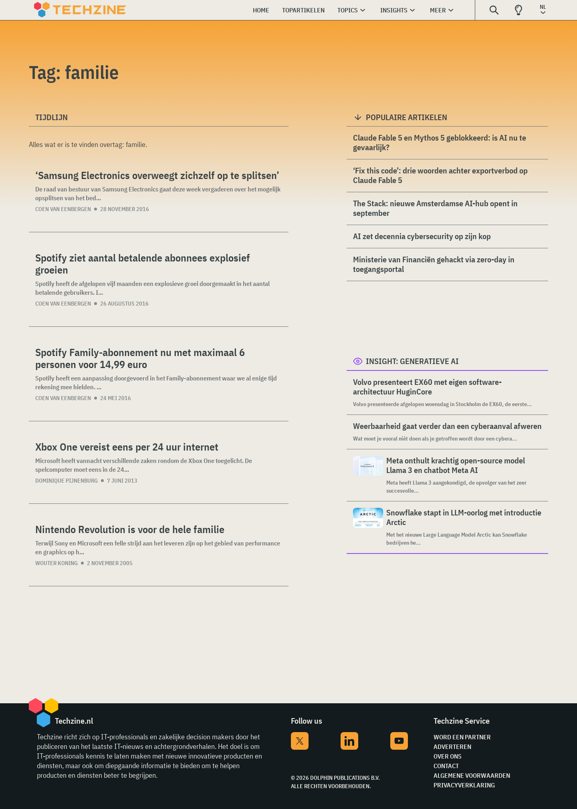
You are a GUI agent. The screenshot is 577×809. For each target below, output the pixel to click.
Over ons (448, 756)
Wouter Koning (56, 563)
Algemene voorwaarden (472, 775)
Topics (347, 10)
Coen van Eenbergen (63, 209)
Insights (394, 10)
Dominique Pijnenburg (66, 480)
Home (261, 10)
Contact (446, 766)
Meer (438, 10)
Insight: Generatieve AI (412, 361)
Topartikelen (303, 10)
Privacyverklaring (464, 785)
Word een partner (462, 737)
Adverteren (452, 747)
